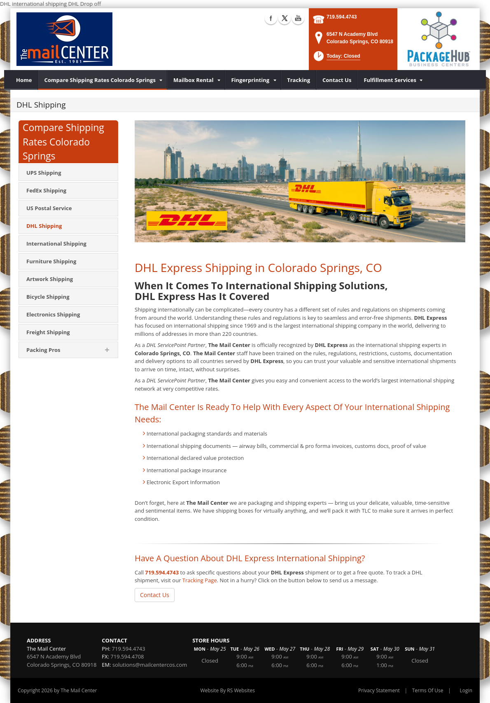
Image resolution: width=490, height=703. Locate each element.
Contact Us (154, 595)
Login (466, 690)
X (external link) (284, 18)
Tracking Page (199, 580)
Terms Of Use (427, 690)
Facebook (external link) (271, 18)
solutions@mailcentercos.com (149, 664)
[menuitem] (24, 80)
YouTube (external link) (298, 18)
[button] (336, 59)
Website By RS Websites (227, 690)
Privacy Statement (379, 690)
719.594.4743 (342, 17)
